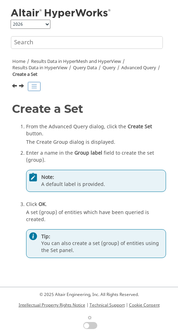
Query (85, 68)
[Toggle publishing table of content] (34, 86)
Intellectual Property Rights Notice (52, 305)
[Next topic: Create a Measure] (22, 87)
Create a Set (24, 74)
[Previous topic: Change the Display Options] (15, 87)
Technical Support (107, 305)
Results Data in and (76, 61)
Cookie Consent (144, 305)
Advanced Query (138, 68)
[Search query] (87, 42)
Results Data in (39, 68)
